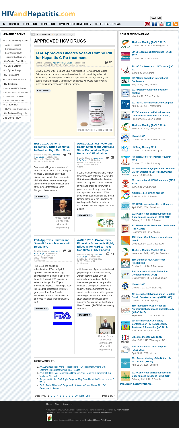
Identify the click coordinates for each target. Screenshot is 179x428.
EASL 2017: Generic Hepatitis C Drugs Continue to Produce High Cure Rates (52, 147)
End (88, 396)
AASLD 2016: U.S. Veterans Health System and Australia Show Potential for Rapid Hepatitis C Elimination (95, 148)
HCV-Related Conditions (14, 61)
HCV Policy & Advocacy (14, 79)
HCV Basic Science (12, 66)
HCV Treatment (43, 34)
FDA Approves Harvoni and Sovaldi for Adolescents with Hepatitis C (52, 243)
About (57, 404)
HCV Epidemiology (12, 70)
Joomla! (49, 413)
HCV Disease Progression (15, 40)
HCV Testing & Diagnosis (15, 113)
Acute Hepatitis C (13, 45)
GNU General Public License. (99, 413)
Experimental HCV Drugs (16, 92)
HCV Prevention (10, 104)
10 (76, 396)
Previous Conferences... (136, 383)
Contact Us (68, 404)
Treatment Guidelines (14, 96)
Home (49, 404)
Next (81, 396)
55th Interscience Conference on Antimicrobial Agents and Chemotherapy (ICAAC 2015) (153, 309)
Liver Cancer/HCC (13, 53)
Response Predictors (14, 100)
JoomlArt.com (123, 410)
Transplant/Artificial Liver (16, 57)
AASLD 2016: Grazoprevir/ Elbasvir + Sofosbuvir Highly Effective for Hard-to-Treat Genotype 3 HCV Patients (95, 244)
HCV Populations (11, 75)
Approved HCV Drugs (62, 63)
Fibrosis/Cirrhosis (13, 49)
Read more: (43, 91)
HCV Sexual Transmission (17, 109)
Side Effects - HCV (12, 118)
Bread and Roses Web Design (97, 420)
